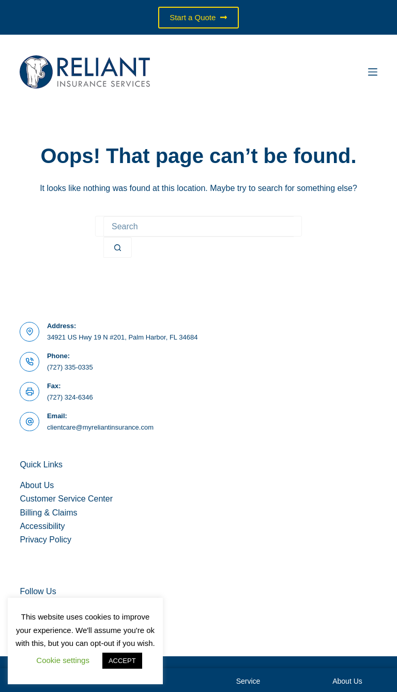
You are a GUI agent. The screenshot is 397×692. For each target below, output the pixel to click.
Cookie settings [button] (62, 660)
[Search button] (117, 247)
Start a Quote (198, 17)
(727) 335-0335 (70, 367)
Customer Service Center (66, 498)
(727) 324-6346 (70, 397)
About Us (37, 485)
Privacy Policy (45, 539)
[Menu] (372, 72)
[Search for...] (198, 226)
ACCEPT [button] (122, 661)
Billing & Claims (48, 512)
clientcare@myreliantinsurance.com (100, 427)
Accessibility (42, 526)
